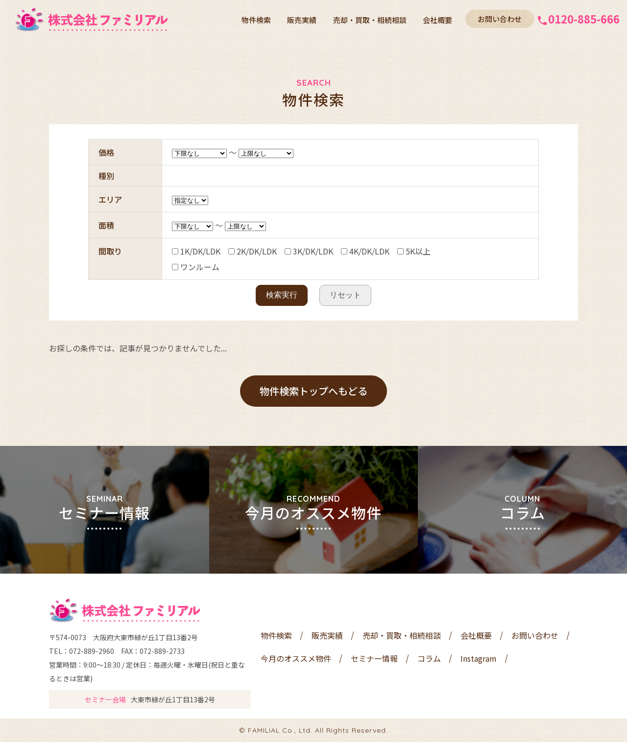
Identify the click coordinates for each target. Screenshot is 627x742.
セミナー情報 (374, 658)
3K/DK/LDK (309, 251)
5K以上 (414, 251)
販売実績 (303, 19)
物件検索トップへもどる (313, 391)
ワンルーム (195, 267)
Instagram (478, 658)
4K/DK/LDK (365, 251)
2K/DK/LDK (252, 251)
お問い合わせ (500, 19)
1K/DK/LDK (196, 251)
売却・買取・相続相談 (371, 19)
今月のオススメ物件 (296, 658)
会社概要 (438, 19)
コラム (429, 658)
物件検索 (258, 19)
